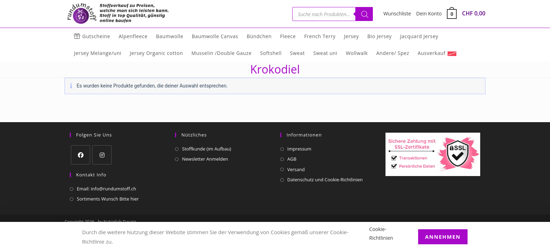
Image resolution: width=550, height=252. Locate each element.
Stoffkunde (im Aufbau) (206, 149)
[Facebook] (80, 154)
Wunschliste (397, 13)
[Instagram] (102, 154)
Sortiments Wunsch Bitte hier (108, 199)
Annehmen (443, 236)
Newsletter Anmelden (205, 159)
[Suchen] (364, 14)
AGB (291, 159)
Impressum (299, 149)
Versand (296, 169)
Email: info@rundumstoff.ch (106, 189)
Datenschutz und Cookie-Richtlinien (325, 179)
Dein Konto (429, 13)
